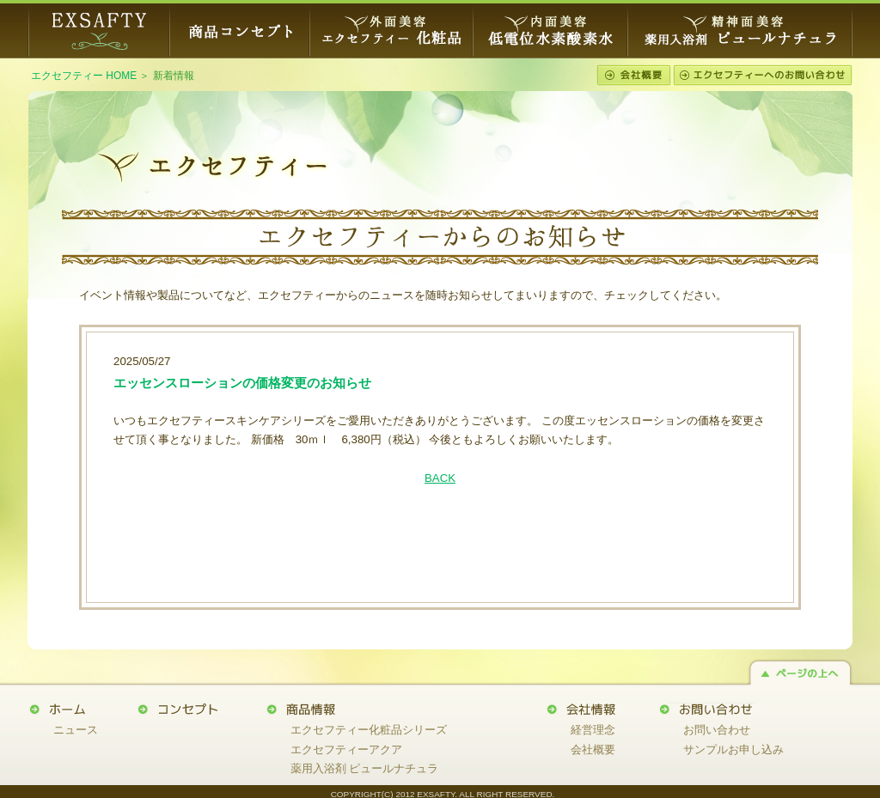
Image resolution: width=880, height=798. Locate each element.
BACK (440, 478)
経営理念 (593, 729)
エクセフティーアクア (346, 749)
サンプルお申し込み (733, 749)
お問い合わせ (716, 729)
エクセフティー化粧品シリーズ (368, 729)
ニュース (75, 729)
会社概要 (593, 749)
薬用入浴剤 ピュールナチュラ (364, 768)
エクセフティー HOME (84, 76)
